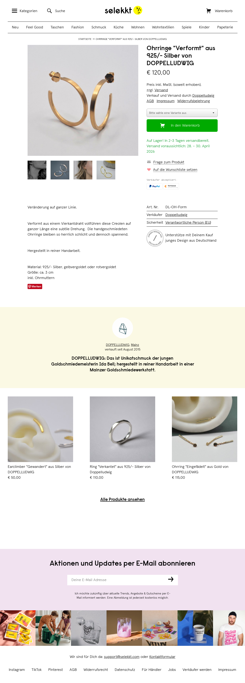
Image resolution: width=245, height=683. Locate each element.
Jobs (172, 670)
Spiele (187, 27)
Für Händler (151, 670)
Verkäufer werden (197, 670)
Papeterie (225, 27)
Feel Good (34, 27)
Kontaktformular (162, 657)
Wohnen (138, 27)
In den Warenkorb (185, 125)
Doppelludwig (203, 96)
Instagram (17, 670)
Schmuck (98, 27)
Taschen (57, 27)
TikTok (37, 670)
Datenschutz (125, 670)
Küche (119, 27)
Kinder (204, 27)
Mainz (135, 345)
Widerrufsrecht (96, 670)
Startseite (84, 39)
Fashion (77, 27)
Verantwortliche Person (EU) (188, 223)
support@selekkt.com (122, 657)
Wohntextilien (163, 27)
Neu (15, 27)
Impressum (227, 670)
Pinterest (55, 670)
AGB (73, 670)
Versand (161, 90)
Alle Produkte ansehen (122, 500)
